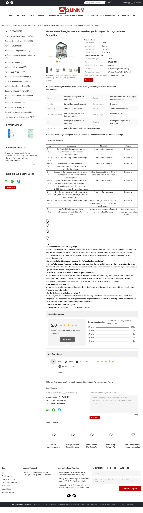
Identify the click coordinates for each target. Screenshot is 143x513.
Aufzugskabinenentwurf (84, 382)
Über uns (41, 15)
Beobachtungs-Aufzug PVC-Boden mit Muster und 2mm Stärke (110, 446)
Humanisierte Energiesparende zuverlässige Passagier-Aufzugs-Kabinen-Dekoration (61, 77)
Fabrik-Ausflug (55, 15)
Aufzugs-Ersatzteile (13, 107)
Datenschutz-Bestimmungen (21, 504)
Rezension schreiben (67, 340)
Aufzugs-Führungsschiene (15, 51)
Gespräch (125, 3)
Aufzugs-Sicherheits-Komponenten (19, 96)
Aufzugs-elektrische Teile (15, 103)
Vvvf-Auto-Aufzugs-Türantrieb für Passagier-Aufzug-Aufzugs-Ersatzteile (38, 473)
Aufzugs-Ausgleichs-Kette (15, 86)
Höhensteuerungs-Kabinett (16, 81)
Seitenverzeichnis (8, 492)
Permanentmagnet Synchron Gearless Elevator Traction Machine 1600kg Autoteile (72, 473)
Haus (11, 15)
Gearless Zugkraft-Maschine (16, 41)
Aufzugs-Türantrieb (12, 62)
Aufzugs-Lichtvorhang (14, 67)
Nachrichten (124, 15)
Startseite (5, 25)
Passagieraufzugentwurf (66, 382)
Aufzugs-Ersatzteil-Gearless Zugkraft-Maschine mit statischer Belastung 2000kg (74, 486)
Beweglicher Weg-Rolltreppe (16, 112)
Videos (31, 15)
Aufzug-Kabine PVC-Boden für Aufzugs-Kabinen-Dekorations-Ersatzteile (91, 446)
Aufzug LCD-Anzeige (13, 72)
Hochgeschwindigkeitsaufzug (17, 117)
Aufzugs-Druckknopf (13, 46)
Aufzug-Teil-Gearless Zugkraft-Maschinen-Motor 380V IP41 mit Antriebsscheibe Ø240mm (74, 480)
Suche (108, 3)
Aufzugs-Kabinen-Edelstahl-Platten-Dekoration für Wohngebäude (72, 446)
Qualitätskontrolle (74, 15)
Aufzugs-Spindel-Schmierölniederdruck (21, 55)
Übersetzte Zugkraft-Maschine (17, 36)
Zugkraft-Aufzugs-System (15, 91)
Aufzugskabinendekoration (29, 25)
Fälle (135, 15)
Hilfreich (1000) (68, 367)
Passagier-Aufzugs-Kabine (103, 382)
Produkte (21, 15)
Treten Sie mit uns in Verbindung (100, 15)
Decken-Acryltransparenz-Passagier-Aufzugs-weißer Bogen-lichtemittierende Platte (53, 446)
